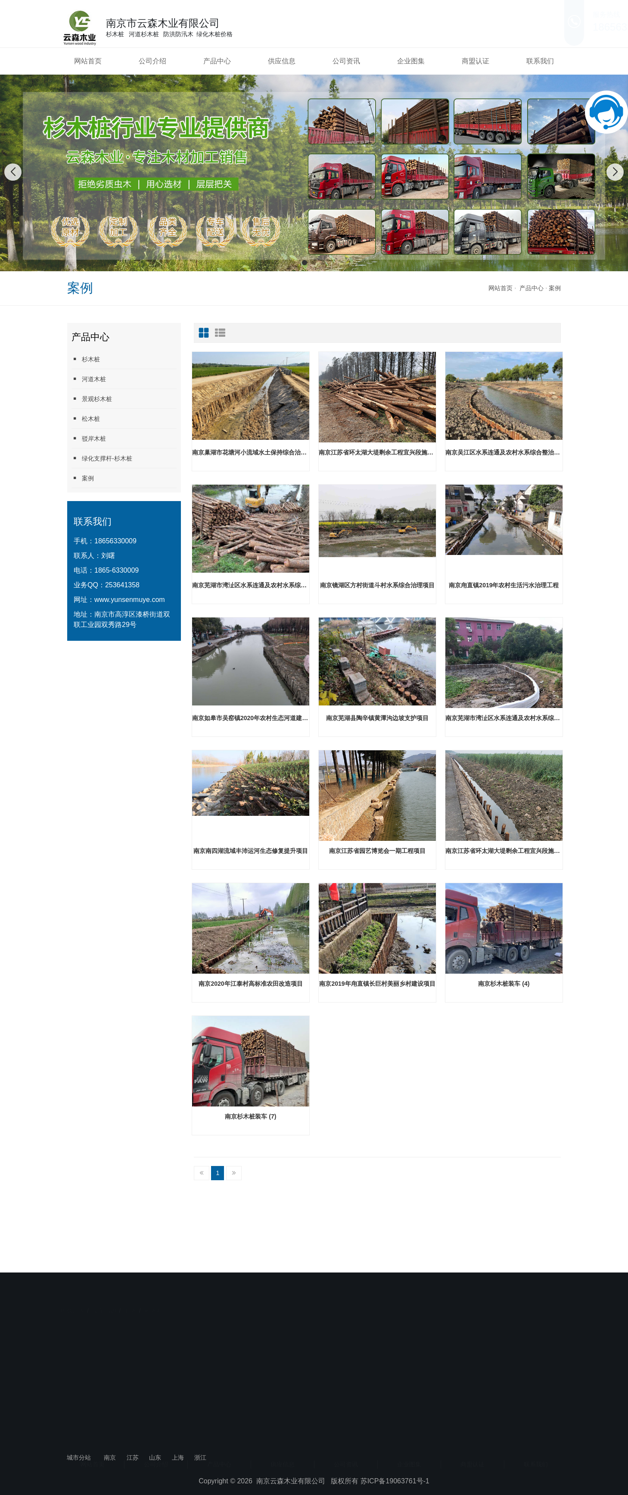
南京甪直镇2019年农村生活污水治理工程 (504, 585)
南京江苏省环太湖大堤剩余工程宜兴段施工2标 (377, 452)
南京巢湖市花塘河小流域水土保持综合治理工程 (250, 452)
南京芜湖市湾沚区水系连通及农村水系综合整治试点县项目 (504, 718)
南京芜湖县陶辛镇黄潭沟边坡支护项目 (377, 718)
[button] (304, 262)
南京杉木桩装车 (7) (250, 1116)
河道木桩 (89, 378)
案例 (555, 288)
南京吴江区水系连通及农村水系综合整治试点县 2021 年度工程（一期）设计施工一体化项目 (504, 452)
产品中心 (217, 61)
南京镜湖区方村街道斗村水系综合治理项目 (377, 585)
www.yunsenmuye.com (129, 599)
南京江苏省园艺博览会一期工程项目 (377, 850)
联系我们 (540, 61)
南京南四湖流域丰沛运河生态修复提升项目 (250, 850)
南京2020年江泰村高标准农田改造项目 (250, 983)
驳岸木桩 (89, 438)
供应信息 (281, 61)
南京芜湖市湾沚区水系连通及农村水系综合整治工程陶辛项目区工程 (250, 585)
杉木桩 (86, 359)
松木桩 (86, 418)
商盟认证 (475, 61)
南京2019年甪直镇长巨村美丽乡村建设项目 (377, 983)
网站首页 (88, 61)
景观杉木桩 (92, 398)
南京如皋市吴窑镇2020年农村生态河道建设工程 (250, 718)
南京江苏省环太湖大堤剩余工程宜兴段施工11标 (504, 850)
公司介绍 (152, 61)
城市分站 (79, 1457)
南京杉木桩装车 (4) (503, 983)
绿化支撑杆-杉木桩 (102, 458)
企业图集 (411, 61)
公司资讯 (346, 61)
